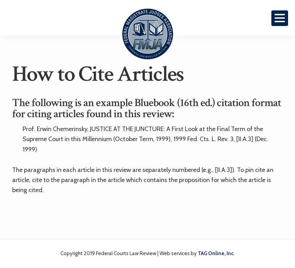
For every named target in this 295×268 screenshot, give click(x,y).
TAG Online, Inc (215, 253)
